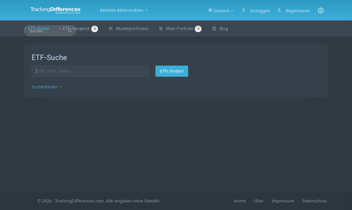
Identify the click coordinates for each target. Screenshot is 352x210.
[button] (221, 10)
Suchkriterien (47, 87)
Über (259, 201)
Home (240, 201)
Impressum (283, 201)
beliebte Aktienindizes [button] (124, 10)
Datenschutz (314, 201)
